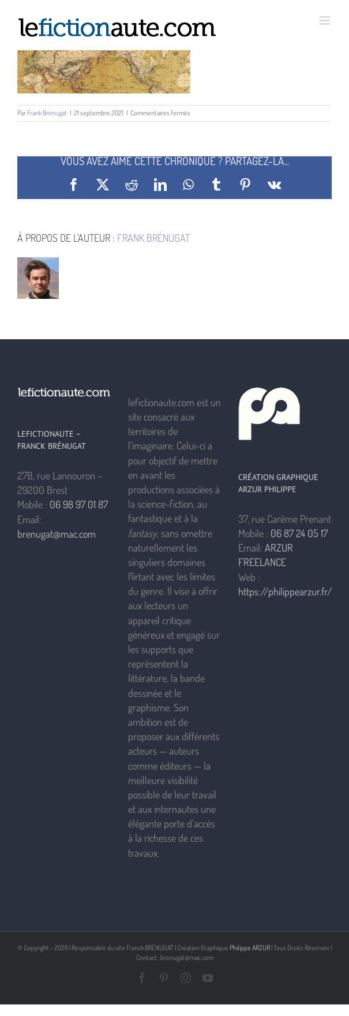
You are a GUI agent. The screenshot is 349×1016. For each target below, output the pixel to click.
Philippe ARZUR (250, 947)
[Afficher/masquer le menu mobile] (326, 20)
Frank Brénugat (47, 112)
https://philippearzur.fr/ (285, 591)
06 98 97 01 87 (79, 504)
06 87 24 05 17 (299, 533)
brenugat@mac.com (56, 533)
